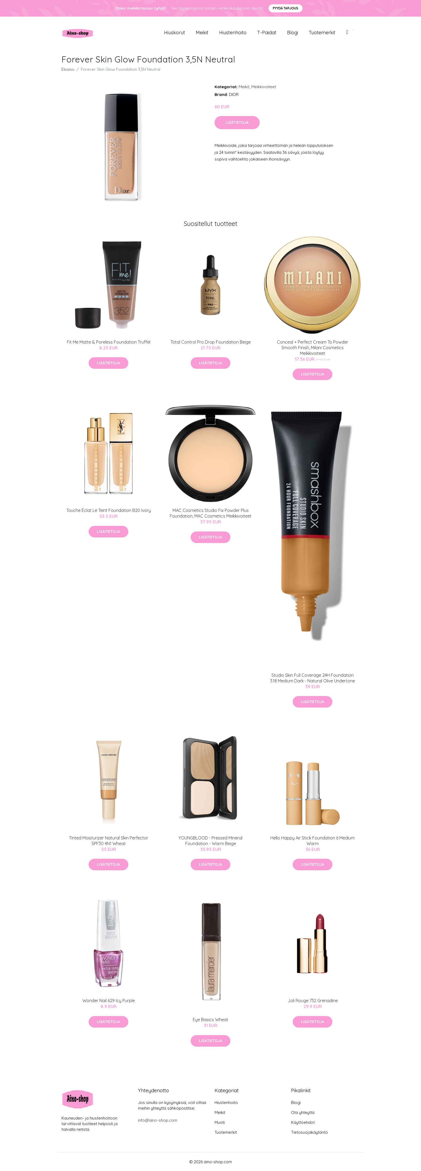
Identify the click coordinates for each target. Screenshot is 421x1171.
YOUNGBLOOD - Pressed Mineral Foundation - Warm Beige (210, 840)
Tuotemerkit (322, 32)
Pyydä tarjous (285, 8)
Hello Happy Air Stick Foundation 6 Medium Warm (312, 840)
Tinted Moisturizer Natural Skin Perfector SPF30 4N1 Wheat (108, 840)
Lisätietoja (237, 122)
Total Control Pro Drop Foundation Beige (210, 342)
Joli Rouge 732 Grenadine (313, 1000)
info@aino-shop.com (157, 1120)
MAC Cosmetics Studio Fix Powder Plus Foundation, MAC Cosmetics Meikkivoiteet (211, 513)
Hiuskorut (174, 32)
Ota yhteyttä (302, 1112)
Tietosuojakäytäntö (309, 1132)
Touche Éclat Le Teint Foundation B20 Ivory (108, 510)
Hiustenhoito (232, 32)
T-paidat (266, 32)
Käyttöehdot (303, 1122)
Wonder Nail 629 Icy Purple (108, 1000)
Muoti (220, 1122)
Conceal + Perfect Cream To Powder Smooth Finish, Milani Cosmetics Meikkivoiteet (312, 347)
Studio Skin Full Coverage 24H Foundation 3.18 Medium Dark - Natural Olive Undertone (312, 677)
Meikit (202, 32)
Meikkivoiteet (263, 86)
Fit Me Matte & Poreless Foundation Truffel (108, 342)
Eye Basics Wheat (210, 1019)
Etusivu (67, 69)
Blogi (292, 32)
